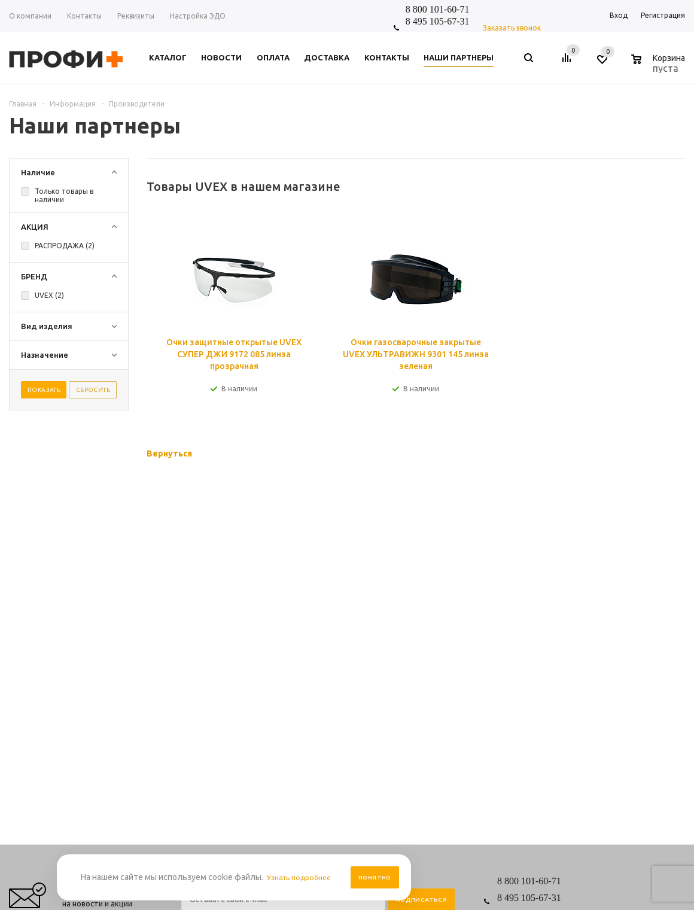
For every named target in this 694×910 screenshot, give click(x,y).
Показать (44, 389)
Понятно (374, 877)
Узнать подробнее (303, 877)
